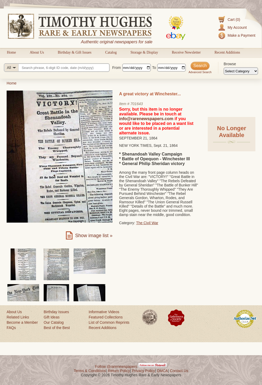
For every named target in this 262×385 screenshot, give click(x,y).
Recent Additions (227, 52)
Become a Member (22, 322)
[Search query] (57, 67)
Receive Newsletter (186, 52)
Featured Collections (106, 317)
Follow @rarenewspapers (116, 366)
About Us (37, 52)
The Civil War (147, 223)
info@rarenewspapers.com (146, 118)
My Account (237, 27)
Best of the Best (57, 328)
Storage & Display (144, 52)
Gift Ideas (52, 317)
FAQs (11, 328)
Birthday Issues (56, 312)
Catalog (111, 52)
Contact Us (179, 371)
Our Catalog (54, 322)
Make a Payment (241, 35)
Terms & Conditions (90, 371)
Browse (230, 64)
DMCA (162, 371)
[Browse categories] (241, 71)
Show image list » (93, 235)
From (116, 67)
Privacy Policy (143, 371)
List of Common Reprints (109, 322)
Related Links (18, 317)
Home (11, 52)
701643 (136, 104)
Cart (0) (234, 19)
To (154, 67)
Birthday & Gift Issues (74, 52)
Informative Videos (104, 312)
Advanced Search (199, 72)
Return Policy (119, 371)
